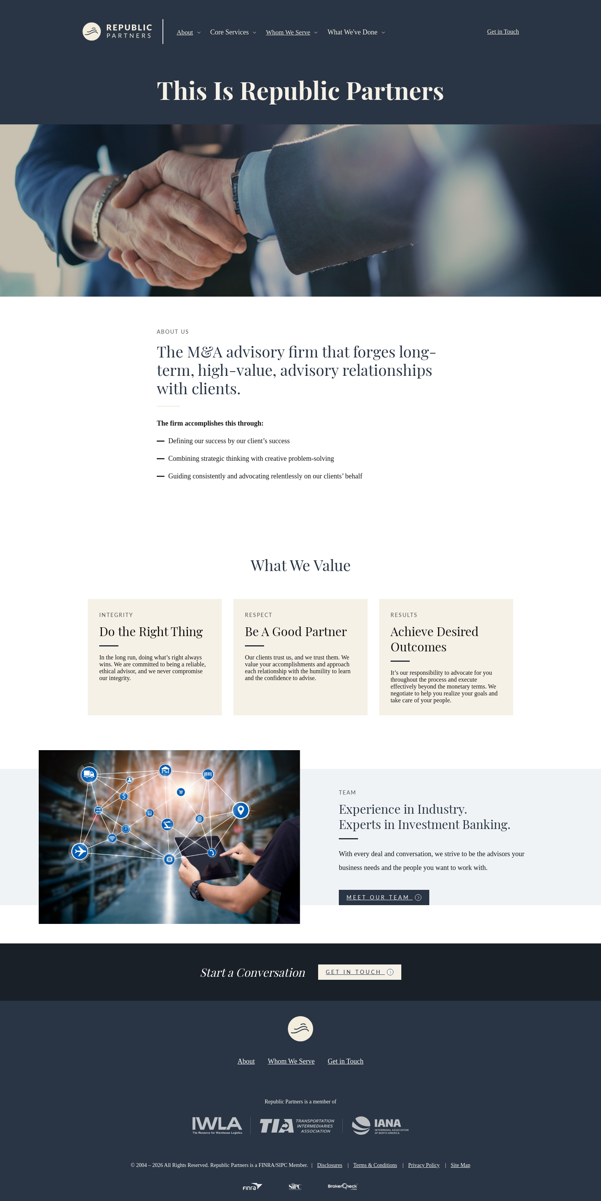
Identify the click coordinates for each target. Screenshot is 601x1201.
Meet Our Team (384, 897)
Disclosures (329, 1165)
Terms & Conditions (375, 1165)
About (185, 32)
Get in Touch (503, 31)
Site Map (460, 1165)
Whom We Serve (288, 32)
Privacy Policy (424, 1165)
